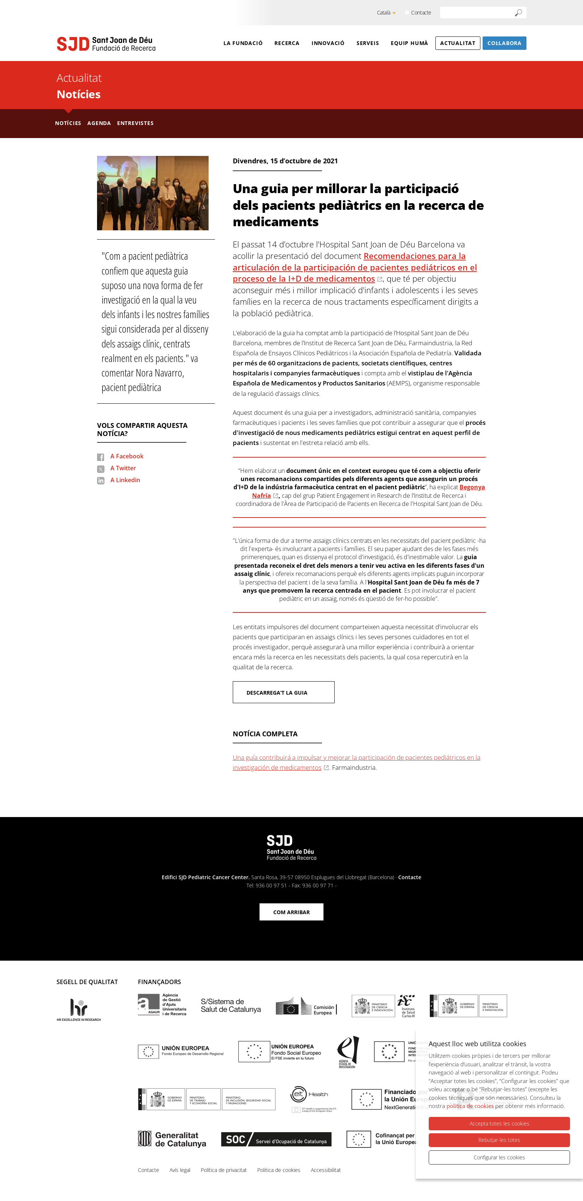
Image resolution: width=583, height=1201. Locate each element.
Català (383, 12)
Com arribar (291, 912)
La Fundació (243, 43)
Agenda (99, 122)
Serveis (368, 43)
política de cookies (470, 1106)
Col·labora (504, 43)
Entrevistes (135, 122)
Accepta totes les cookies (499, 1123)
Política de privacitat (224, 1169)
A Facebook (127, 456)
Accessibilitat (326, 1169)
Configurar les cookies (499, 1157)
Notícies (78, 94)
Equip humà (409, 43)
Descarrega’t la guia (277, 692)
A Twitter (123, 468)
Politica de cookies (278, 1169)
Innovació (328, 43)
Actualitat (458, 43)
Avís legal (180, 1169)
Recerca (286, 43)
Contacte (421, 12)
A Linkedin (125, 480)
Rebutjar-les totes (499, 1140)
